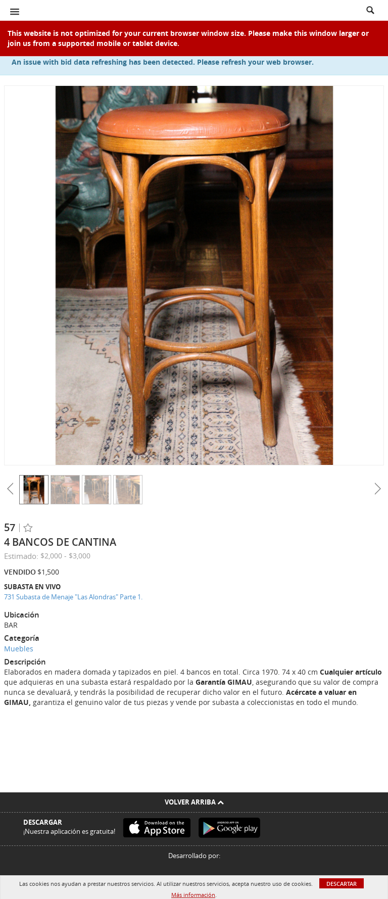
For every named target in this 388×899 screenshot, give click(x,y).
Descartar (341, 883)
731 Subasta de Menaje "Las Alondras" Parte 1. (73, 596)
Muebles (18, 648)
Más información (193, 894)
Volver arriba (194, 802)
